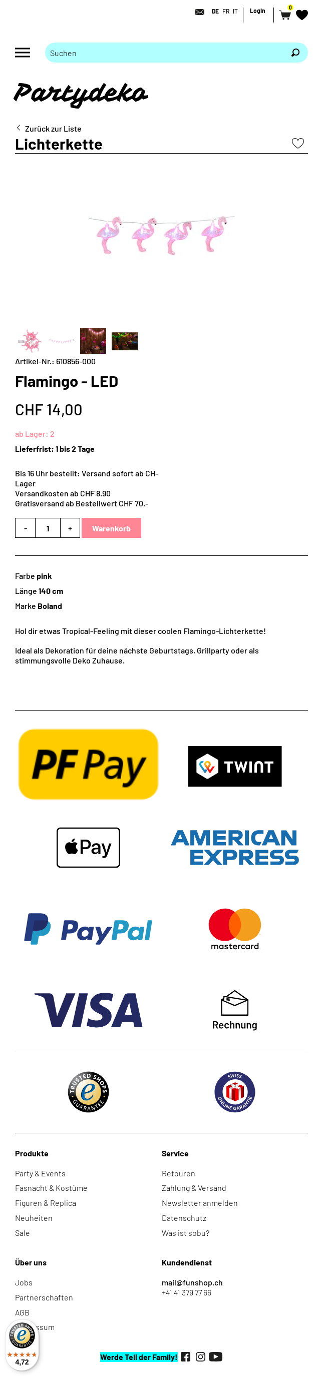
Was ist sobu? (185, 1232)
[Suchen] (295, 53)
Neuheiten (34, 1217)
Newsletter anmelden (200, 1202)
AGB (22, 1312)
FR (225, 11)
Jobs (24, 1282)
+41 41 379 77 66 (186, 1292)
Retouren (178, 1173)
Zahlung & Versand (194, 1187)
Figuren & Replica (45, 1202)
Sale (22, 1232)
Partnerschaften (44, 1297)
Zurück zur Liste (53, 128)
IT (235, 11)
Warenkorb (111, 528)
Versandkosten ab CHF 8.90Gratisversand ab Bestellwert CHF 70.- (81, 498)
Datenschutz (184, 1217)
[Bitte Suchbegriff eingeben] (164, 53)
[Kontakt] (196, 12)
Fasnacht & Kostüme (51, 1187)
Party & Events (40, 1173)
